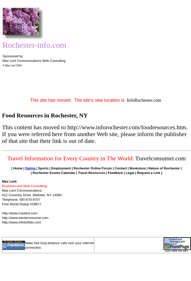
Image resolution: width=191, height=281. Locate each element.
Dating (30, 168)
